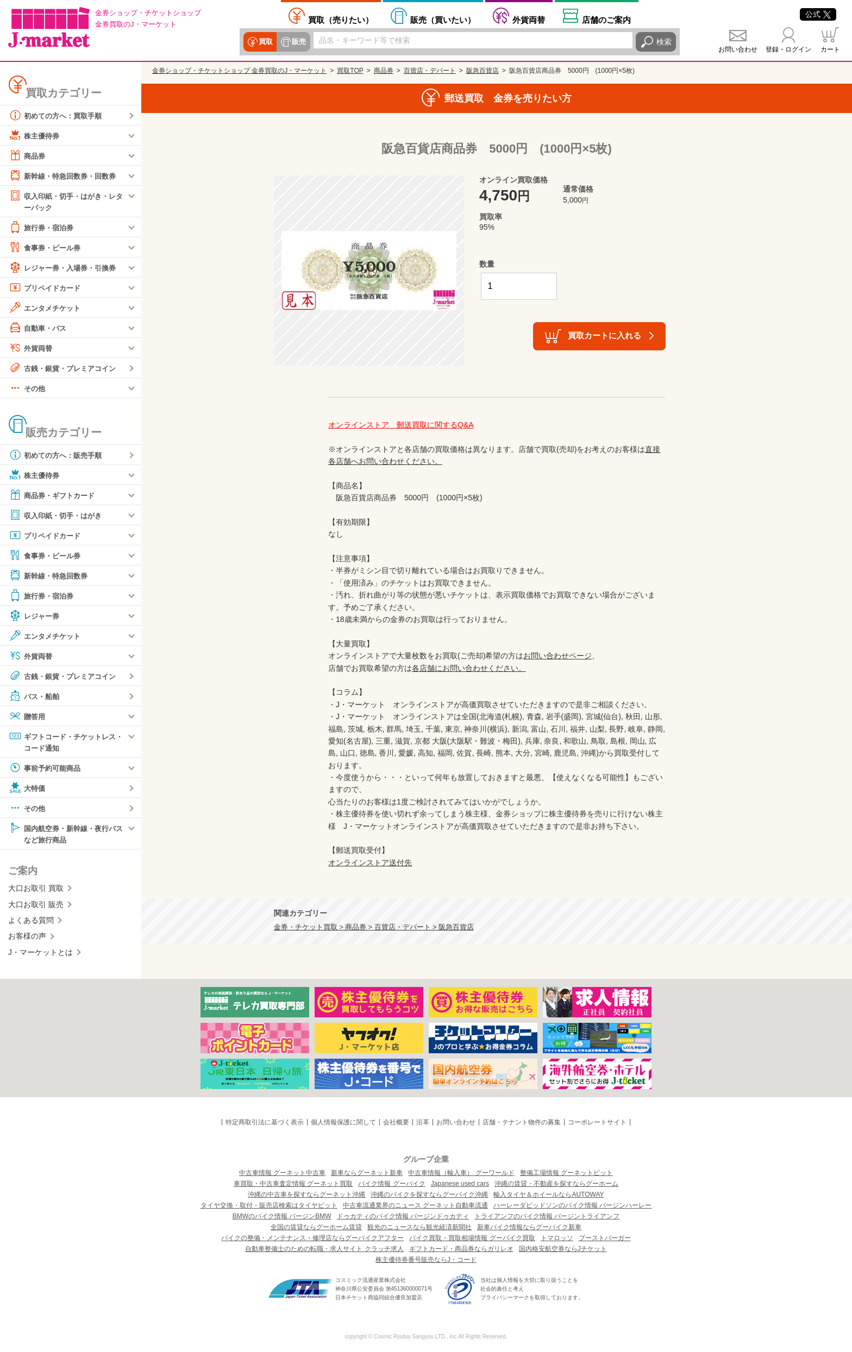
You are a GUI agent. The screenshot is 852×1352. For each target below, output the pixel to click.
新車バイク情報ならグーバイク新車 (529, 1227)
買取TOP (350, 70)
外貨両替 (528, 19)
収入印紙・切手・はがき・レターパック (66, 200)
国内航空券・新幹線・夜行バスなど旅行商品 (66, 834)
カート (830, 49)
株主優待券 (35, 135)
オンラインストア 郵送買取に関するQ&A (401, 424)
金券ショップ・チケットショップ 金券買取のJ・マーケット (239, 70)
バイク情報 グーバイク (391, 1183)
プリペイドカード (47, 287)
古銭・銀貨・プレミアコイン (66, 368)
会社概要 (396, 1122)
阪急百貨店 (482, 70)
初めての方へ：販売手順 (58, 455)
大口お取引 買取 (36, 890)
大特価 (28, 789)
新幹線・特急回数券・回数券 (66, 175)
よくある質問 (31, 922)
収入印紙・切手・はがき (58, 515)
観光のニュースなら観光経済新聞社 (419, 1227)
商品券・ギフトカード (54, 495)
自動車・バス (39, 328)
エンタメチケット (47, 308)
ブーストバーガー (605, 1238)
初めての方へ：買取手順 (58, 115)
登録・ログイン (788, 49)
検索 (664, 41)
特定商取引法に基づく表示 (264, 1122)
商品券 (28, 155)
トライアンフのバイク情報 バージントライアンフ (546, 1216)
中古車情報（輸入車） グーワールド (461, 1173)
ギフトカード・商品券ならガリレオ (461, 1249)
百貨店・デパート (430, 70)
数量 (486, 264)
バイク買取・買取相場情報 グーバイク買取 (472, 1238)
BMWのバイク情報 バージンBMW (282, 1216)
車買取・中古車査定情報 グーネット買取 (293, 1183)
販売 (297, 41)
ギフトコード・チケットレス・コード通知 (62, 741)
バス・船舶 (35, 696)
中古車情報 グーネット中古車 (282, 1173)
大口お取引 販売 (36, 906)
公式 (818, 14)
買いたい (442, 19)
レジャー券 (35, 615)
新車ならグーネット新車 (367, 1173)
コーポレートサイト (597, 1122)
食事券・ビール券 (47, 247)
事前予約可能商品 (47, 769)
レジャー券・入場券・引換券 (66, 267)
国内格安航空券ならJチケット (563, 1249)
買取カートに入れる (604, 335)
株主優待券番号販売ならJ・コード (426, 1259)
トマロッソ (557, 1238)
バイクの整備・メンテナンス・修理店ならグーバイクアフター (312, 1238)
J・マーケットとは (40, 954)
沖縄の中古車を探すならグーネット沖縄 (306, 1194)
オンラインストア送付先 (370, 862)
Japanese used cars (460, 1183)
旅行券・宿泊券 (43, 227)
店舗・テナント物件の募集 (522, 1122)
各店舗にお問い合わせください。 (469, 668)
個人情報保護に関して (343, 1122)
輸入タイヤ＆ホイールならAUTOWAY (548, 1194)
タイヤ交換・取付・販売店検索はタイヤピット (269, 1205)
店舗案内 (606, 19)
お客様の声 (27, 938)
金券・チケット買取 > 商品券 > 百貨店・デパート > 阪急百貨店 (374, 927)
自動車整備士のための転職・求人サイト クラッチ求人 (324, 1249)
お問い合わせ (737, 49)
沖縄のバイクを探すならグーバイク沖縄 (429, 1194)
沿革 (422, 1122)
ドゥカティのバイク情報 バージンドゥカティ (403, 1216)
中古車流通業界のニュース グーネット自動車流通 (415, 1205)
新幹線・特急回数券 (50, 575)
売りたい (340, 19)
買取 (265, 41)
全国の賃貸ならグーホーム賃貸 (316, 1227)
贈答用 (28, 716)
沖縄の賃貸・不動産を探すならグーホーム (556, 1183)
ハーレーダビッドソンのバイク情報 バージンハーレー (572, 1205)
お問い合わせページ (557, 655)
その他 (28, 388)
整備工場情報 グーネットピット (566, 1173)
